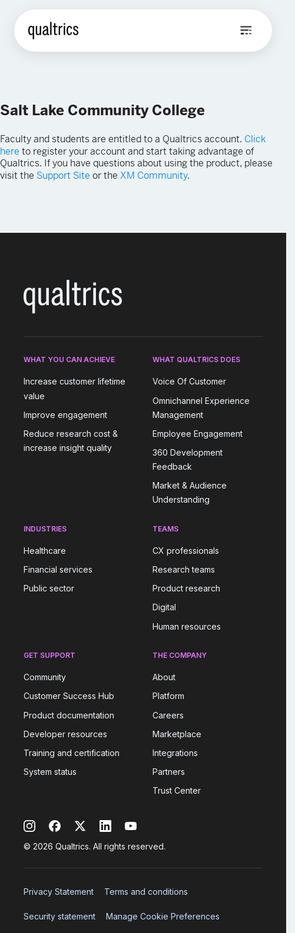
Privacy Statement (59, 892)
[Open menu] (246, 30)
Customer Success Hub (69, 696)
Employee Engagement (198, 434)
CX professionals (186, 551)
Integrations (175, 753)
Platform (168, 696)
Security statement (59, 916)
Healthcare (45, 551)
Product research (186, 588)
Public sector (49, 588)
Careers (168, 715)
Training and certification (72, 753)
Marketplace (177, 734)
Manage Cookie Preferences (163, 916)
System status (50, 772)
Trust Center (177, 790)
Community (45, 677)
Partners (169, 772)
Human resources (187, 626)
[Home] (53, 30)
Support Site (63, 175)
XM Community (153, 175)
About (164, 677)
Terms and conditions (146, 892)
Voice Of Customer (189, 382)
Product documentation (69, 715)
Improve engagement (65, 415)
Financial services (58, 569)
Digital (164, 608)
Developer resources (65, 734)
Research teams (184, 569)
